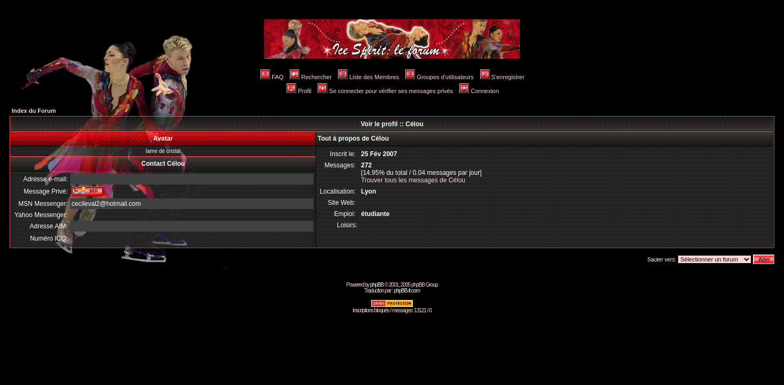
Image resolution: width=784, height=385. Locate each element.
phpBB (376, 285)
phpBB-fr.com (407, 291)
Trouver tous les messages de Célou (413, 180)
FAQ (271, 77)
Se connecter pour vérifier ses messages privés (385, 91)
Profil (299, 91)
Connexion (479, 91)
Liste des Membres (368, 77)
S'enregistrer (502, 77)
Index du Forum (34, 110)
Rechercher (311, 77)
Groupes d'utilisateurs (439, 77)
